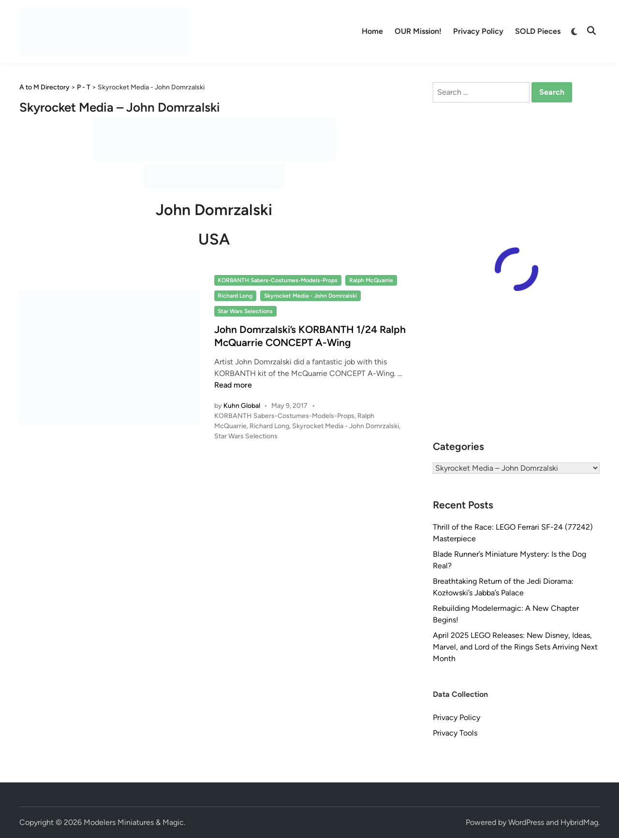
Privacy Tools (455, 732)
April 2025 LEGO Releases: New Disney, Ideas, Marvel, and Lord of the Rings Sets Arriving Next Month (515, 647)
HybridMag (579, 822)
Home (372, 31)
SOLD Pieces (537, 31)
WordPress (526, 822)
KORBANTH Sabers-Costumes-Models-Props (278, 280)
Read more (233, 385)
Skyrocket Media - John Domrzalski (310, 295)
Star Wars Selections (245, 311)
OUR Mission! (418, 31)
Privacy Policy (478, 31)
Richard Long (235, 295)
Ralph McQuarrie (371, 280)
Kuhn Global (241, 406)
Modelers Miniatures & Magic (134, 822)
